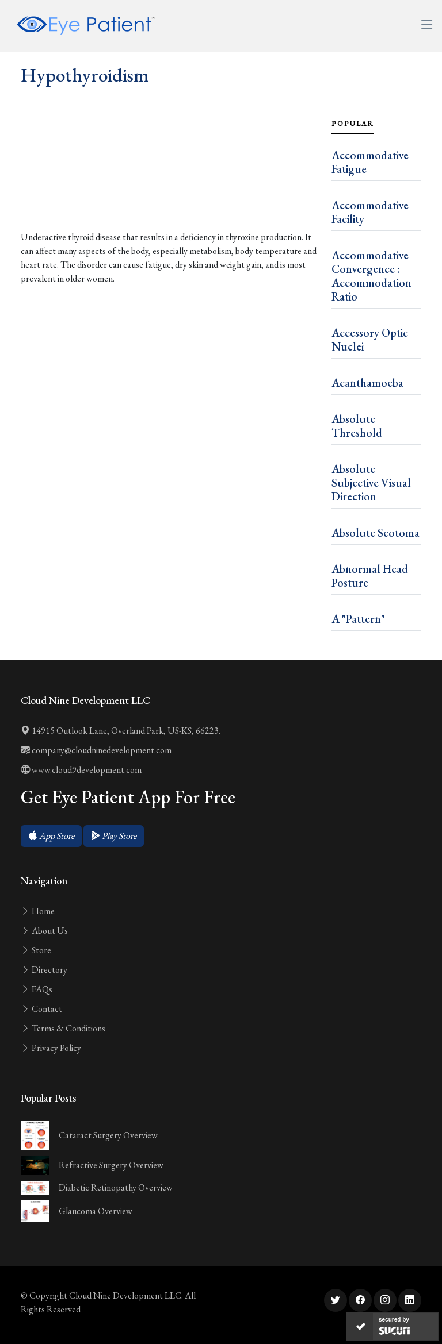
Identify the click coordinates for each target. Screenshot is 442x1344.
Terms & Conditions (63, 1028)
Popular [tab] (353, 123)
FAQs (36, 989)
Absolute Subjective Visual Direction (371, 482)
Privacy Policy (51, 1048)
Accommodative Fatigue (370, 162)
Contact (41, 1009)
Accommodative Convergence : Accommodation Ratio (371, 276)
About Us (44, 931)
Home (38, 911)
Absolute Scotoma (376, 532)
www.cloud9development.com (81, 770)
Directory (44, 970)
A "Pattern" (358, 618)
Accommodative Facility (370, 212)
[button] (51, 836)
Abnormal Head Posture (370, 575)
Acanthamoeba (367, 382)
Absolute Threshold (357, 425)
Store (36, 950)
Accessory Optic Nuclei (370, 339)
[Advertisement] (169, 183)
